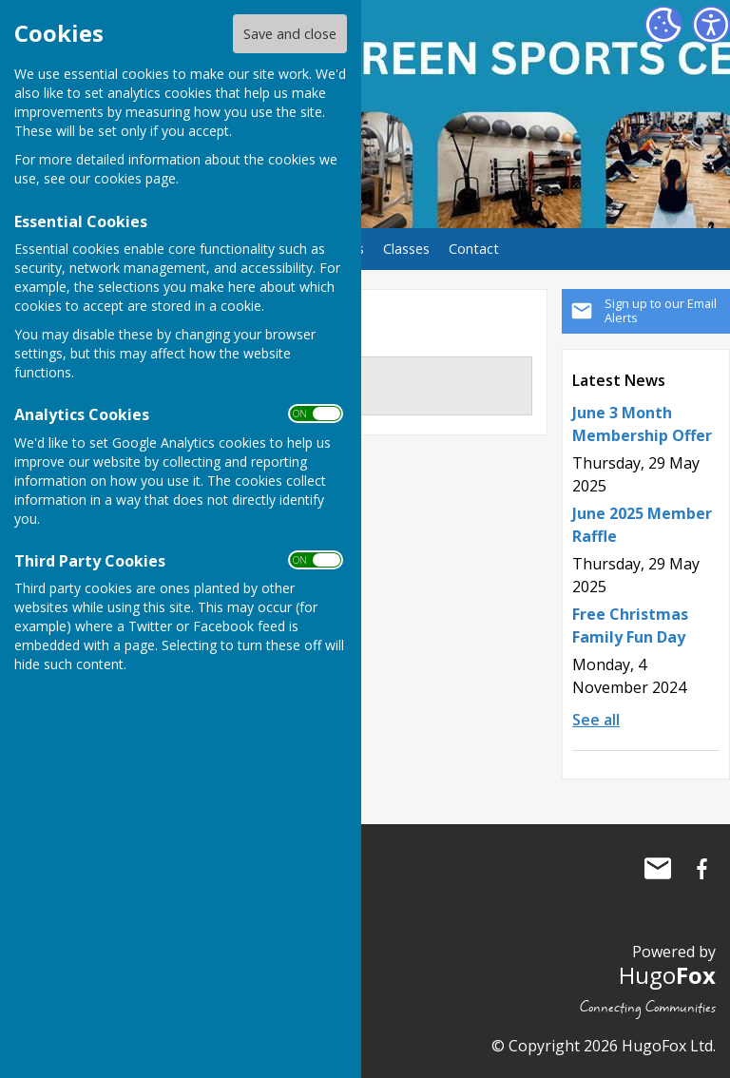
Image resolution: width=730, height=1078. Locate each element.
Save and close (289, 34)
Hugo (667, 975)
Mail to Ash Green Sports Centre (658, 869)
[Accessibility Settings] (711, 25)
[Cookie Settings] (663, 25)
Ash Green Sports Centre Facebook (701, 869)
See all (596, 719)
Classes (406, 249)
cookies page (135, 178)
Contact (474, 249)
